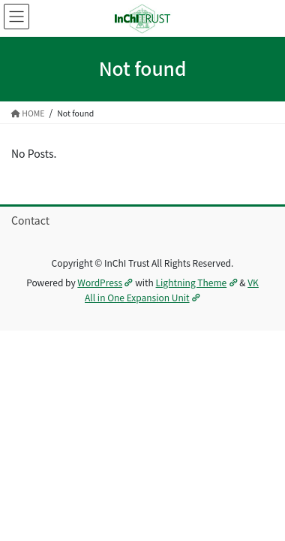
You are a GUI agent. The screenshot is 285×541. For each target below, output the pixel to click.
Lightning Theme (197, 282)
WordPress (105, 282)
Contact (30, 220)
